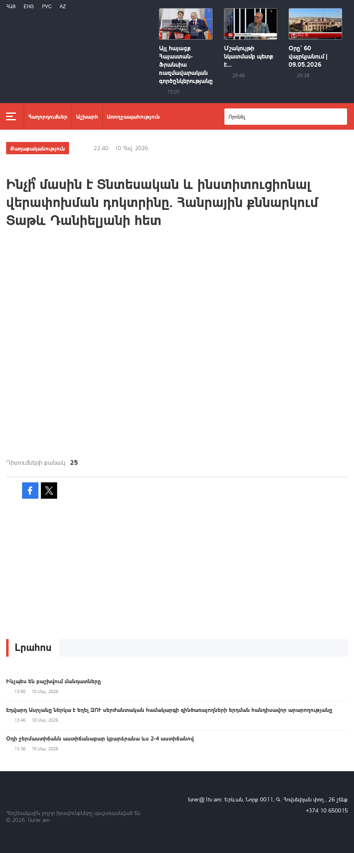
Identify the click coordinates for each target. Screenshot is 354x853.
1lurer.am (38, 819)
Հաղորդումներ (47, 116)
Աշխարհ (87, 116)
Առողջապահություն (133, 116)
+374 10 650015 (327, 810)
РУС (47, 6)
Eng (29, 6)
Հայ (11, 6)
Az (63, 6)
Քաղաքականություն (37, 148)
